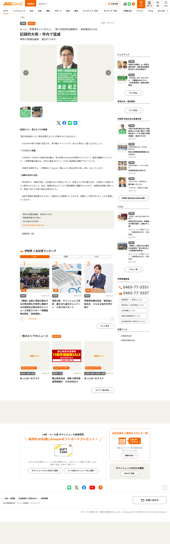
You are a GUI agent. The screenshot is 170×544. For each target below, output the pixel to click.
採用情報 (44, 498)
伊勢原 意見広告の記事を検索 (133, 198)
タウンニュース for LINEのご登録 (45, 471)
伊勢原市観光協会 (128, 340)
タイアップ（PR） (111, 11)
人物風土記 (127, 11)
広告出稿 (114, 4)
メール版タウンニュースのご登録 (81, 471)
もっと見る (105, 326)
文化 (31, 11)
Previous (26, 72)
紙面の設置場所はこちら (131, 316)
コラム (150, 11)
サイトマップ (35, 503)
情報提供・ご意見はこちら (131, 300)
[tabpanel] (67, 73)
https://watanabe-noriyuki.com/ (33, 225)
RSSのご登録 (129, 473)
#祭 (32, 234)
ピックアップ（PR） (91, 11)
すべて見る (133, 93)
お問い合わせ (152, 500)
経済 (76, 11)
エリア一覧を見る (102, 390)
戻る (23, 17)
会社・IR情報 (10, 498)
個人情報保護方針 (9, 503)
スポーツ (58, 11)
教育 (48, 11)
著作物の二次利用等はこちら (132, 305)
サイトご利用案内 (23, 503)
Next (108, 72)
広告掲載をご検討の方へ (28, 498)
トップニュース (19, 11)
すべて (5, 11)
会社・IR (149, 6)
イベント (139, 11)
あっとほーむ (163, 11)
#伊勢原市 (26, 234)
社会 (40, 11)
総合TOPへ (43, 4)
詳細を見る (129, 456)
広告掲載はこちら (128, 311)
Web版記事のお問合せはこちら (133, 321)
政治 (68, 11)
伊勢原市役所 (126, 336)
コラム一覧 (133, 269)
